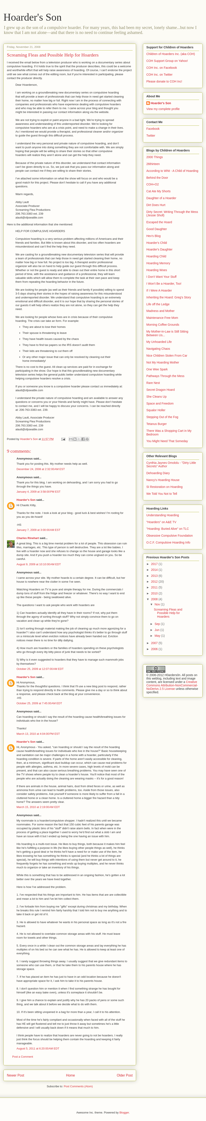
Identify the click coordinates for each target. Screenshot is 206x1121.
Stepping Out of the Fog (162, 417)
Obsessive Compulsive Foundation (169, 535)
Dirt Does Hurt (155, 205)
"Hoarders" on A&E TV (161, 522)
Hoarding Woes (156, 270)
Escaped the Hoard (159, 222)
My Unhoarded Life (159, 342)
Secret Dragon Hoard (160, 389)
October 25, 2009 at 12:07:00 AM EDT (40, 668)
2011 (155, 587)
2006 (155, 649)
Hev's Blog (153, 236)
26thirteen (153, 164)
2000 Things (154, 157)
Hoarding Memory (158, 263)
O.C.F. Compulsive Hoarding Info (168, 542)
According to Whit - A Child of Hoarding (172, 171)
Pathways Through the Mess (165, 376)
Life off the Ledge (158, 304)
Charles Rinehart (28, 538)
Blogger (124, 1112)
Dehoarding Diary (158, 473)
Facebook (152, 128)
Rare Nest (153, 383)
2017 (155, 564)
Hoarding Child (156, 256)
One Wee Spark (157, 369)
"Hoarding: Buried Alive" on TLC (167, 528)
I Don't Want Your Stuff (161, 276)
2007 (155, 643)
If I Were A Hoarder (159, 290)
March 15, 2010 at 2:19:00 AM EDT (38, 807)
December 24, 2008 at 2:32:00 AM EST (41, 469)
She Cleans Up (156, 396)
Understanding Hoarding (162, 515)
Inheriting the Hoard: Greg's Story (168, 297)
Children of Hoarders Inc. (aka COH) (170, 54)
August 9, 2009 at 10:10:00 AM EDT (39, 564)
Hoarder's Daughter (159, 249)
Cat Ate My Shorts (158, 191)
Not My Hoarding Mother (162, 362)
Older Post (125, 1075)
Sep (157, 624)
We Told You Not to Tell (161, 493)
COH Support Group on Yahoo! (167, 61)
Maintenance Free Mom (162, 317)
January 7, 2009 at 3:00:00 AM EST (38, 529)
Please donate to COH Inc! (164, 81)
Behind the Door (157, 177)
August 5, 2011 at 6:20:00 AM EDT (38, 1048)
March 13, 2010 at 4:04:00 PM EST (38, 733)
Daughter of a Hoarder (161, 198)
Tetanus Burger (156, 424)
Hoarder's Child (156, 242)
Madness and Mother (160, 311)
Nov (157, 604)
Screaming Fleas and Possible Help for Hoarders (168, 613)
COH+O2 (152, 184)
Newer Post (15, 1075)
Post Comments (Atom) (78, 1086)
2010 (155, 593)
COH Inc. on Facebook (161, 67)
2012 (155, 581)
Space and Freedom (160, 403)
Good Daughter (156, 229)
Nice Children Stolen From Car (166, 355)
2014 (155, 569)
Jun (157, 630)
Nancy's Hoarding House (162, 480)
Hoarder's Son (32, 17)
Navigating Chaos (158, 348)
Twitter (150, 135)
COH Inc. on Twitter (159, 74)
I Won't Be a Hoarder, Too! (163, 283)
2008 (155, 599)
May (157, 635)
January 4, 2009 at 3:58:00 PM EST (39, 491)
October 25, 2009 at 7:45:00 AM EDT (39, 703)
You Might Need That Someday (167, 441)
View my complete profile (163, 109)
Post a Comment (22, 1056)
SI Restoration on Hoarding (164, 487)
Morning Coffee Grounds (162, 324)
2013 (155, 575)
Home (70, 1075)
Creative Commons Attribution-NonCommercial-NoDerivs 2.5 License (172, 685)
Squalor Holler (155, 410)
